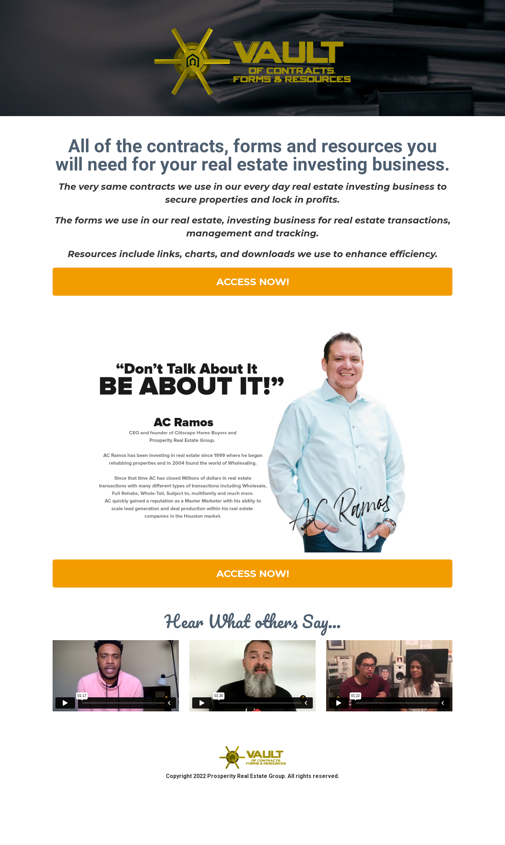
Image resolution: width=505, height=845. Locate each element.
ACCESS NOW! (252, 282)
